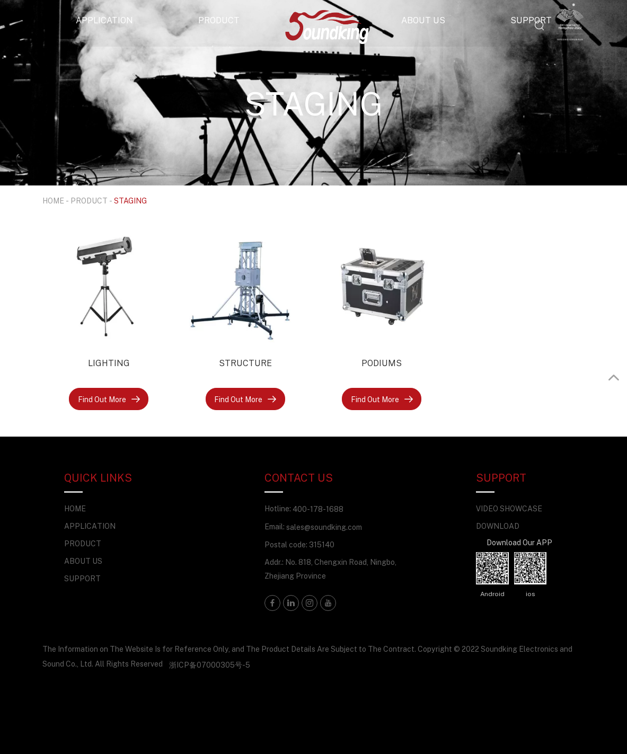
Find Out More (109, 399)
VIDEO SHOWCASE (509, 508)
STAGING (130, 200)
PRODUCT (219, 20)
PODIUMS (381, 363)
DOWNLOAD (497, 525)
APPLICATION (104, 20)
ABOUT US (423, 20)
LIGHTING (109, 363)
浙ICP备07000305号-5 (209, 664)
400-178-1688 (318, 508)
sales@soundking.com (324, 526)
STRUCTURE (245, 363)
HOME (53, 200)
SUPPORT (531, 20)
